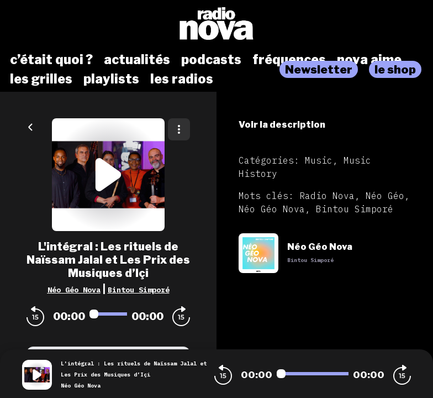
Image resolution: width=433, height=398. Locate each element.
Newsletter (318, 69)
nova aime (369, 59)
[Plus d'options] (179, 129)
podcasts (211, 59)
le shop (395, 69)
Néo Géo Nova (74, 290)
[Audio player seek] (108, 314)
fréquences (289, 59)
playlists (111, 79)
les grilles (41, 79)
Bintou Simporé (139, 290)
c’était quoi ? (51, 59)
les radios (181, 79)
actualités (137, 59)
